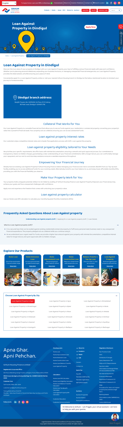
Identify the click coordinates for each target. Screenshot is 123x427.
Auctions (76, 10)
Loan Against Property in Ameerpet (22, 317)
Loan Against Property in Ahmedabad (97, 301)
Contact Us (88, 3)
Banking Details (104, 395)
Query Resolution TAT (106, 361)
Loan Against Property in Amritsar (97, 317)
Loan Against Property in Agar (23, 301)
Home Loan (56, 352)
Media (53, 10)
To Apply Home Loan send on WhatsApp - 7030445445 (42, 3)
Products (46, 10)
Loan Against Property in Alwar (60, 312)
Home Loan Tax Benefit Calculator (60, 390)
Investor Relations (77, 3)
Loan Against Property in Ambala (97, 312)
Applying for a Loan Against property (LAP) (74, 219)
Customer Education (59, 399)
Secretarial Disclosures (106, 374)
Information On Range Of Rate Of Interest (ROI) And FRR (108, 370)
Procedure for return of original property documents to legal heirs (109, 390)
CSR (63, 10)
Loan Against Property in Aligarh (22, 312)
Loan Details (99, 219)
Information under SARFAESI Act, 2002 (109, 399)
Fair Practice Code (105, 352)
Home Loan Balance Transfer (62, 364)
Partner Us (70, 10)
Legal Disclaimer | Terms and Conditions (54, 422)
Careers (78, 363)
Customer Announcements (61, 403)
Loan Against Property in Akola (97, 306)
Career (59, 10)
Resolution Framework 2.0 (107, 383)
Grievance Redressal (105, 377)
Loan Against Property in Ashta (60, 322)
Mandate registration (82, 380)
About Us (67, 3)
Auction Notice (80, 398)
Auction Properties (82, 395)
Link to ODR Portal (105, 403)
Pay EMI (78, 374)
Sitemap (78, 422)
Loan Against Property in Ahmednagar (23, 306)
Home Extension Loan (60, 358)
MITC (100, 355)
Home (7, 56)
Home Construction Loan (61, 361)
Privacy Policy (71, 422)
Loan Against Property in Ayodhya (97, 322)
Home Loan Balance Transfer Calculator (62, 385)
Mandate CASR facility (83, 377)
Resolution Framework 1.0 (107, 380)
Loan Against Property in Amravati (60, 317)
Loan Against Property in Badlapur (60, 327)
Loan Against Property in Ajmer (60, 306)
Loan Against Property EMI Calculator (61, 394)
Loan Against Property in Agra (60, 301)
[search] (119, 10)
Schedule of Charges (105, 358)
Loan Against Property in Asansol (23, 322)
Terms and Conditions (83, 401)
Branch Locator (99, 3)
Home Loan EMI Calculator (61, 379)
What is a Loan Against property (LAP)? (18, 225)
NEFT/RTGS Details (81, 383)
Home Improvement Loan (61, 355)
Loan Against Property (19, 56)
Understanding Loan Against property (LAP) (37, 219)
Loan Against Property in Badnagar (97, 327)
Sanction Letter (104, 367)
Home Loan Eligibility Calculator (63, 382)
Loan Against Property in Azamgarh (23, 327)
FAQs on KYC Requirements (107, 364)
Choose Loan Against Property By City (25, 296)
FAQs (100, 386)
